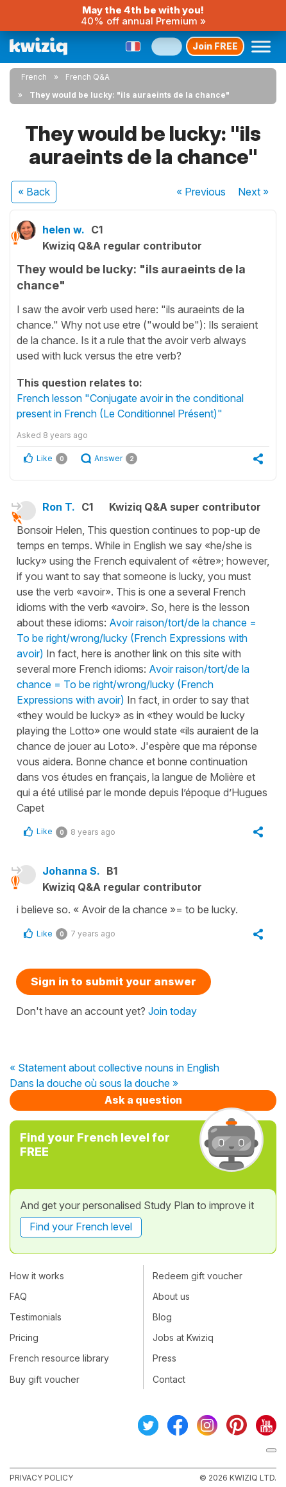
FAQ (18, 1296)
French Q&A (87, 77)
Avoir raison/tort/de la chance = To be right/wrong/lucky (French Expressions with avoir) (137, 638)
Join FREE (215, 46)
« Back (34, 191)
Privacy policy (41, 1477)
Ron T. (58, 506)
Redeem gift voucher (197, 1275)
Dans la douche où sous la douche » (94, 1084)
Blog (162, 1316)
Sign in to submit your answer (113, 981)
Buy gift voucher (45, 1379)
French (34, 77)
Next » (253, 191)
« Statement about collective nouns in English (114, 1068)
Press (164, 1358)
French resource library (59, 1358)
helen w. (63, 229)
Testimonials (36, 1316)
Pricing (24, 1337)
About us (171, 1296)
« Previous (201, 191)
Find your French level (80, 1226)
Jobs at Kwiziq (183, 1337)
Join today (172, 1011)
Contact (169, 1379)
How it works (37, 1275)
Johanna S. (71, 870)
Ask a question (143, 1099)
